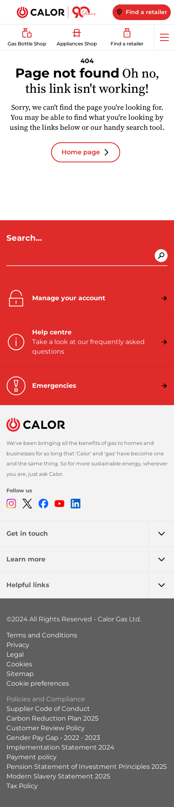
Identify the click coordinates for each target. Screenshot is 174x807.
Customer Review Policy (45, 728)
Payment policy (31, 757)
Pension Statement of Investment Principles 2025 (86, 766)
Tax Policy (22, 786)
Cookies (19, 664)
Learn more (90, 559)
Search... (25, 238)
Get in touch (90, 534)
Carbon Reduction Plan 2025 (52, 718)
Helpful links (90, 585)
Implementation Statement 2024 (60, 747)
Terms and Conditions (41, 635)
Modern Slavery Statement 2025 (58, 776)
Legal (15, 654)
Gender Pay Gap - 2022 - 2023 (53, 737)
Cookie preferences (37, 683)
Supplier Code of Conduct (48, 709)
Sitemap (20, 674)
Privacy (17, 645)
